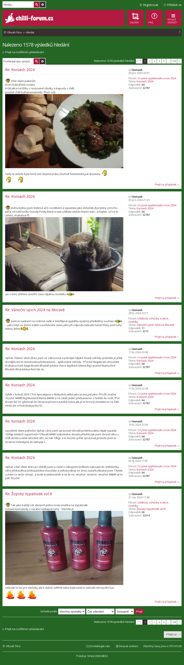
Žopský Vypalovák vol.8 (151, 509)
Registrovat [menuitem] (150, 5)
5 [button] (164, 61)
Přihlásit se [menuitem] (174, 5)
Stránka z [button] (139, 61)
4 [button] (159, 61)
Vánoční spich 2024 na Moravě (155, 325)
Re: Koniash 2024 (20, 69)
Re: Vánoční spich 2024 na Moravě (35, 309)
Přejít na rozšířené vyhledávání (24, 52)
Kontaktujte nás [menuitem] (100, 646)
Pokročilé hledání (42, 4)
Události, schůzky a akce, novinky (148, 320)
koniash (137, 70)
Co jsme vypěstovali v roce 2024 (156, 78)
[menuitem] (154, 18)
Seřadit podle (48, 611)
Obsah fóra (13, 646)
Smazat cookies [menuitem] (128, 646)
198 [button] (174, 61)
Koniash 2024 (145, 81)
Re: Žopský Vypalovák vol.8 (28, 493)
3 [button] (154, 61)
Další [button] (179, 61)
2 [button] (149, 61)
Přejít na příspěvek (165, 184)
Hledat (37, 4)
